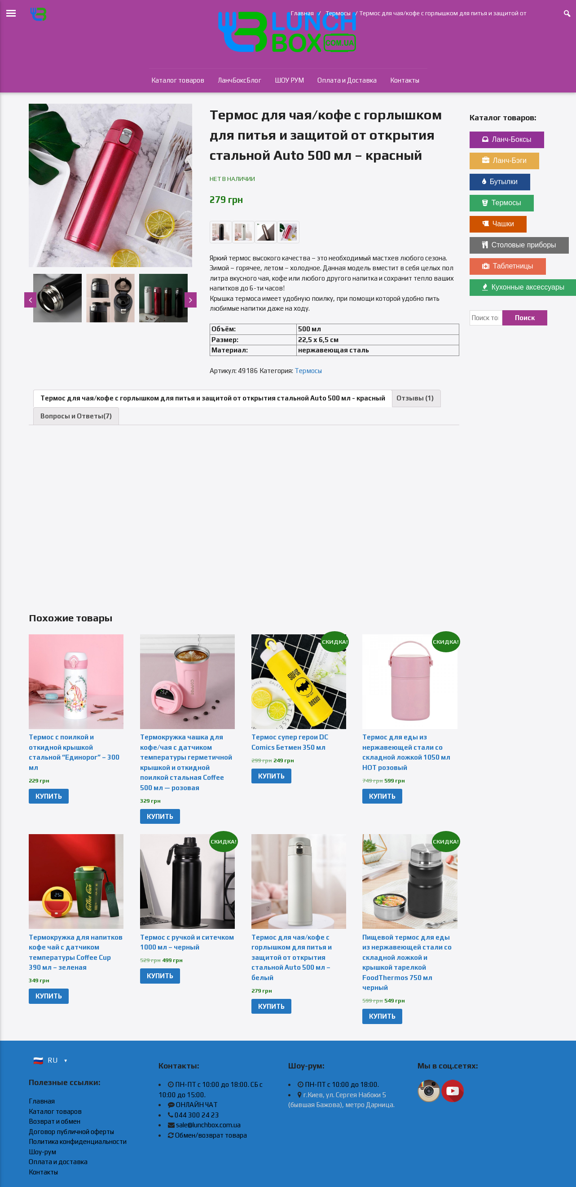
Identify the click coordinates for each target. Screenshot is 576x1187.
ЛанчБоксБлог (239, 80)
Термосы (338, 13)
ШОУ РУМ (289, 80)
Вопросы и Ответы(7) (76, 416)
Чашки (498, 224)
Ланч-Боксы (507, 139)
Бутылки (500, 181)
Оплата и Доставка (347, 80)
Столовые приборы (519, 245)
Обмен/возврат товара (211, 1135)
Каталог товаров (177, 80)
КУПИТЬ (48, 796)
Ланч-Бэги (504, 160)
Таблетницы (507, 266)
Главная (302, 13)
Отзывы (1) (415, 398)
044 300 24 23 (197, 1115)
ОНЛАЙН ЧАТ (197, 1104)
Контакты (404, 80)
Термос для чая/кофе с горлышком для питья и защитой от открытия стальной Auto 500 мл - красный (212, 398)
